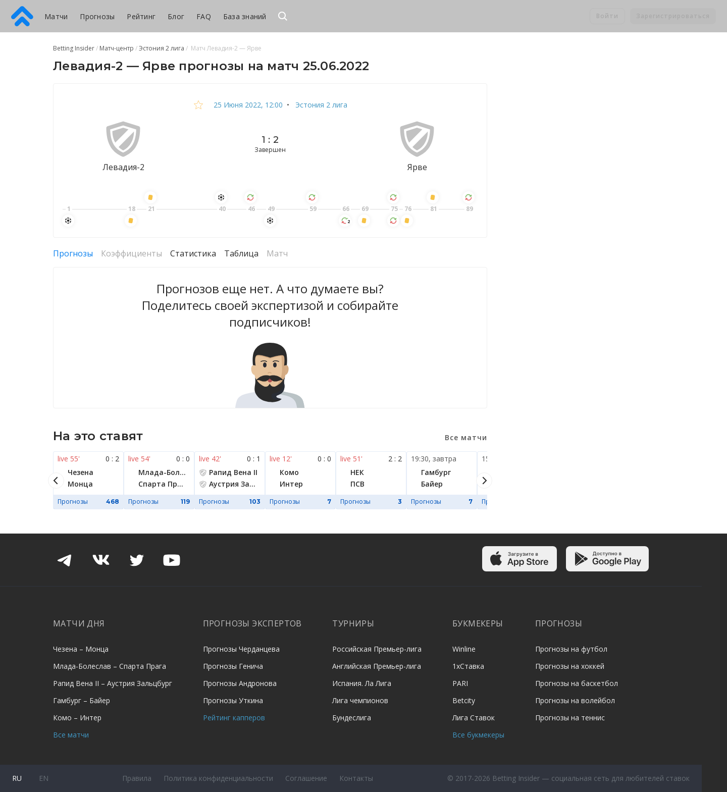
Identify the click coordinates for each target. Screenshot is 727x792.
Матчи (56, 16)
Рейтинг (141, 16)
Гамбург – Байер (81, 700)
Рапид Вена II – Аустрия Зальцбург (112, 683)
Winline (464, 649)
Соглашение (306, 778)
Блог (176, 16)
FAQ (203, 16)
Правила (136, 778)
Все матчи (71, 735)
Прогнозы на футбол (571, 649)
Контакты (356, 778)
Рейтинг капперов (234, 717)
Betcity (463, 700)
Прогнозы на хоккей (569, 666)
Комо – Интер (77, 717)
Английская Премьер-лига (376, 666)
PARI (460, 683)
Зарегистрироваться (673, 16)
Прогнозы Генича (233, 666)
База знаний (245, 16)
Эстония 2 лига (320, 105)
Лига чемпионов (360, 700)
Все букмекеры (478, 735)
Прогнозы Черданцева (241, 649)
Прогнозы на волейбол (575, 700)
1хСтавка (468, 666)
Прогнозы (97, 16)
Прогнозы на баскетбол (576, 683)
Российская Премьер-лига (377, 649)
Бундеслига (351, 717)
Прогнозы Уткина (233, 700)
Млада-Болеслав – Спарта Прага (109, 666)
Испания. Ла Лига (361, 683)
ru (17, 778)
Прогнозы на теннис (570, 717)
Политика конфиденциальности (218, 778)
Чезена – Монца (81, 649)
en (43, 778)
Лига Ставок (473, 717)
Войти (607, 16)
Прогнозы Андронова (240, 683)
